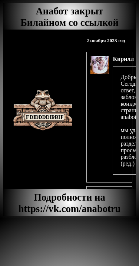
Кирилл (123, 59)
